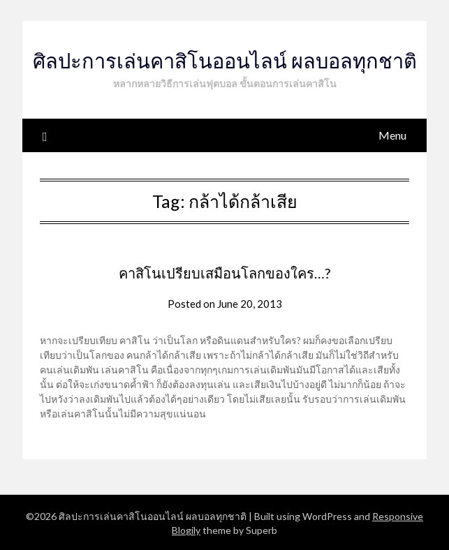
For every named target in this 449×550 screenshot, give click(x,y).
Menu (392, 135)
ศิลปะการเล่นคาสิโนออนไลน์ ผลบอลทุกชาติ (225, 60)
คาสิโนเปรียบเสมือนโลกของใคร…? (224, 273)
